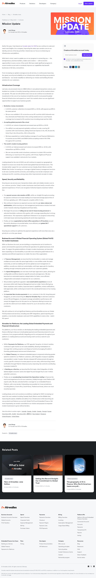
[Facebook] (88, 567)
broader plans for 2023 (30, 46)
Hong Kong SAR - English (9, 414)
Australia (24, 411)
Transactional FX (81, 530)
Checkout (42, 520)
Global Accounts (5, 520)
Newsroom (80, 546)
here (10, 575)
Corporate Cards (24, 520)
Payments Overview (44, 517)
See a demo (88, 3)
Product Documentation (46, 544)
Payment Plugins (43, 523)
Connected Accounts (83, 521)
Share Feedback (81, 555)
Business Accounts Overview (9, 517)
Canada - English (31, 411)
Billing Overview (62, 517)
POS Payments (43, 528)
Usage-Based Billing (63, 525)
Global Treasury (5, 546)
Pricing (22, 544)
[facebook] (70, 67)
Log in (80, 3)
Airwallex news (17, 14)
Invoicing (60, 520)
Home (3, 14)
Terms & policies (62, 549)
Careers (60, 555)
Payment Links (43, 525)
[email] (79, 67)
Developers (42, 3)
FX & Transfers (5, 523)
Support (79, 552)
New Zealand (36, 414)
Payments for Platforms (7, 549)
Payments (80, 527)
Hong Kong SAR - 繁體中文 (24, 414)
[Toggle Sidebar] (65, 46)
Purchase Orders (24, 528)
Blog (9, 14)
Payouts (79, 532)
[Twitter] (91, 567)
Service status (81, 557)
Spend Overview (24, 517)
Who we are (61, 544)
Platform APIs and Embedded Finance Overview (85, 518)
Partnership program (64, 557)
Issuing (79, 535)
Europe (49, 411)
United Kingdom (6, 416)
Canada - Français (42, 411)
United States (15, 416)
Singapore (43, 414)
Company (53, 3)
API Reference (43, 546)
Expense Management (26, 523)
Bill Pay (22, 525)
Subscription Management (65, 523)
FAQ (78, 549)
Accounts (80, 524)
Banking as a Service (7, 544)
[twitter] (73, 67)
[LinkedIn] (94, 567)
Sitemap (24, 566)
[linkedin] (76, 67)
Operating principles (63, 546)
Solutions (32, 3)
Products (22, 3)
